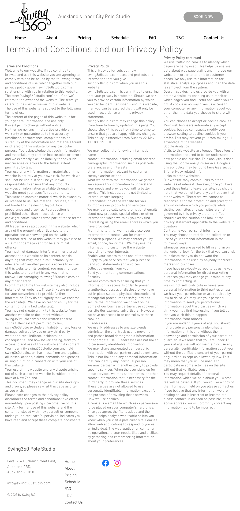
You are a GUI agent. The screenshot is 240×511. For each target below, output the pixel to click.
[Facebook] (105, 463)
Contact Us (74, 502)
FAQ (68, 489)
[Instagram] (117, 463)
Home (70, 462)
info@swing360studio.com (29, 483)
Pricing (71, 475)
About (70, 468)
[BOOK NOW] (203, 17)
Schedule (72, 482)
